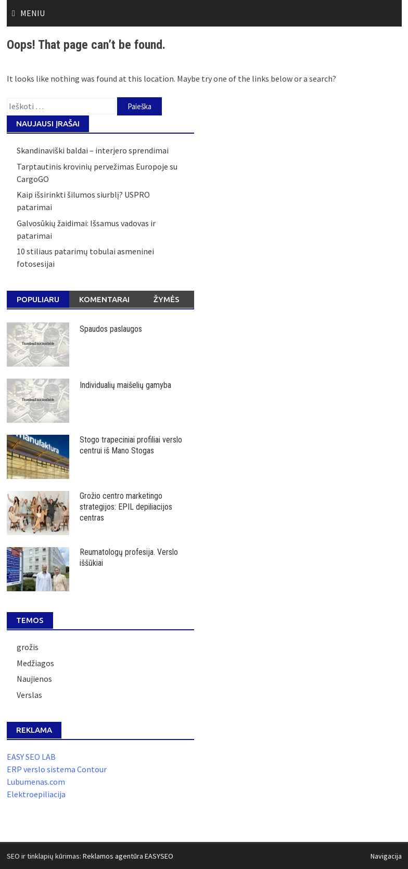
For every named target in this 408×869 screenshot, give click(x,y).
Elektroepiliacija (36, 794)
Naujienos (34, 678)
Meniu (32, 13)
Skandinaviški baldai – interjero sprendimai (93, 150)
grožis (28, 647)
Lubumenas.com (36, 781)
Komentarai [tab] (104, 299)
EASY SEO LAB (31, 756)
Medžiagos (35, 663)
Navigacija (386, 856)
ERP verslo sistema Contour (57, 769)
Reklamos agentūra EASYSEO (128, 856)
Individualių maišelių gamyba (125, 385)
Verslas (29, 695)
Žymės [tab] (167, 299)
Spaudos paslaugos (111, 329)
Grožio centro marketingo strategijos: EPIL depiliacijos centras (126, 507)
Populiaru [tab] (38, 299)
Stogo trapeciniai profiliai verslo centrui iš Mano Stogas (131, 445)
